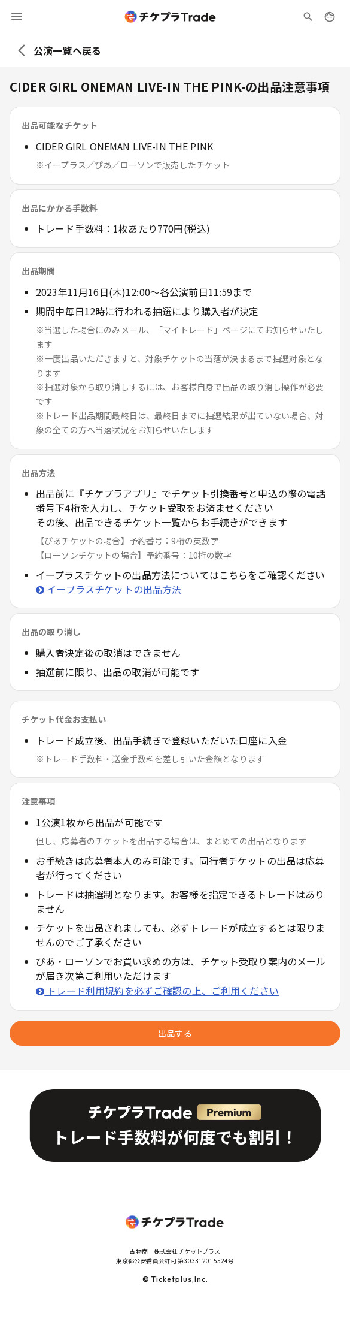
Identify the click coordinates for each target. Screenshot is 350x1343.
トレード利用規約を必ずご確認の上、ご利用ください (157, 990)
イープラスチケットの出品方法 (108, 589)
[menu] (16, 16)
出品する (175, 1033)
